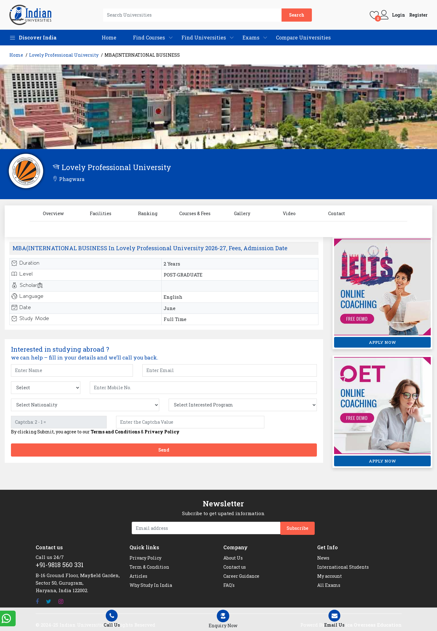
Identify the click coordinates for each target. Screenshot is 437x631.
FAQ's (229, 585)
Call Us (112, 619)
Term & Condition (149, 567)
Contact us (234, 567)
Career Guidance (241, 576)
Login (398, 15)
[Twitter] (48, 601)
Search (296, 15)
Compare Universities (303, 37)
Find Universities (203, 37)
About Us (233, 558)
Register (418, 15)
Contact (336, 213)
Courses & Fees (195, 213)
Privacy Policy (162, 432)
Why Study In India (151, 585)
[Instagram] (60, 601)
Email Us (334, 619)
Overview (53, 213)
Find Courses (149, 37)
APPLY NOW (382, 342)
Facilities (100, 213)
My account (329, 576)
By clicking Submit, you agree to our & (95, 432)
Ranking (147, 213)
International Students (343, 567)
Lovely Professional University (64, 55)
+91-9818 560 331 (60, 565)
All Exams (328, 585)
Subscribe (297, 528)
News (323, 558)
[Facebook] (37, 601)
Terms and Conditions (115, 432)
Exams (250, 37)
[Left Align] (223, 619)
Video (289, 213)
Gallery (242, 213)
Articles (138, 576)
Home (109, 37)
